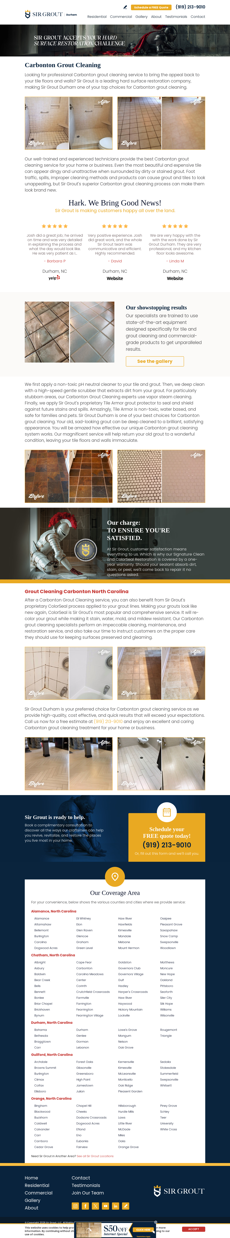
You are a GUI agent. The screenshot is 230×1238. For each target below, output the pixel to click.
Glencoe (82, 936)
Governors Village (130, 974)
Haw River (125, 918)
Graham (82, 942)
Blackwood (42, 1112)
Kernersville (126, 1062)
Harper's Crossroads (133, 992)
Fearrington (84, 1010)
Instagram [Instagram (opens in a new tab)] (75, 1206)
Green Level (84, 948)
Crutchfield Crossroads (93, 992)
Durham (82, 1030)
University (166, 1123)
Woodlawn (168, 948)
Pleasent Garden (130, 1091)
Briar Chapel (43, 1004)
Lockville (124, 1015)
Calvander (42, 1129)
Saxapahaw (169, 930)
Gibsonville (83, 1068)
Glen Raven (84, 930)
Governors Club (129, 968)
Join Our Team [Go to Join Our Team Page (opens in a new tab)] (88, 1193)
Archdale (40, 1062)
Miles (121, 1135)
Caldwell (40, 1123)
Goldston (124, 962)
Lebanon (82, 1047)
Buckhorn (41, 1117)
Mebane (124, 942)
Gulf (121, 980)
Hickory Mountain (130, 1010)
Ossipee (165, 918)
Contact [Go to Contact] (198, 16)
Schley (164, 1112)
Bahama (40, 1030)
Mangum (124, 1036)
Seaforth (166, 992)
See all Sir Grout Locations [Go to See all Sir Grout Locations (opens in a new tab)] (95, 1156)
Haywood (125, 1004)
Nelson (123, 1042)
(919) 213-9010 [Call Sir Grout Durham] (190, 7)
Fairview (82, 1147)
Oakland (166, 980)
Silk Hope (166, 1004)
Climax (39, 1080)
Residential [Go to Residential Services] (97, 16)
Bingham (40, 1106)
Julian (80, 1091)
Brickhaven (42, 1010)
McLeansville (127, 1074)
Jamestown (84, 1085)
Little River (125, 1123)
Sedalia (165, 1062)
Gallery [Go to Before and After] (141, 16)
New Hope (167, 974)
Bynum (39, 1015)
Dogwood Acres (45, 948)
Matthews (167, 962)
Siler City (166, 998)
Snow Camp (169, 936)
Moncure (166, 968)
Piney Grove (168, 1106)
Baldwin (40, 974)
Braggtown (42, 1042)
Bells (37, 986)
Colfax (39, 1085)
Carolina (40, 942)
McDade (124, 1129)
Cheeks (81, 1112)
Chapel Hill (83, 1106)
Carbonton (84, 968)
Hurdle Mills (126, 1112)
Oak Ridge (125, 1085)
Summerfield (169, 1074)
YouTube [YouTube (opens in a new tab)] (105, 1206)
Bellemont (41, 930)
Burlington (41, 936)
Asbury (39, 968)
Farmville (82, 998)
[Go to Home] (53, 14)
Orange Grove (128, 1147)
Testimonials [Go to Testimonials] (176, 16)
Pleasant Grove (171, 924)
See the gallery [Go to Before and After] (154, 361)
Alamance (41, 918)
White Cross (168, 1129)
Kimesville (125, 930)
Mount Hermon (128, 948)
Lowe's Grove (127, 1030)
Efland (80, 1129)
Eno (78, 1135)
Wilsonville (167, 1015)
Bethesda (41, 1036)
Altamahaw (42, 924)
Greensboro (84, 1074)
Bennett (39, 992)
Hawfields (125, 924)
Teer (163, 1117)
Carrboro (41, 1141)
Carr (37, 1047)
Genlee (81, 1036)
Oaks (121, 1141)
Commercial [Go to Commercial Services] (121, 16)
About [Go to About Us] (156, 16)
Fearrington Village (89, 1015)
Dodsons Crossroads (91, 1117)
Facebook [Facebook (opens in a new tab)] (85, 1206)
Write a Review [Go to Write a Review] (125, 7)
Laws (121, 1117)
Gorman (82, 1042)
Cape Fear (84, 962)
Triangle (166, 1036)
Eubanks (82, 1141)
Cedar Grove (43, 1147)
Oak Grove (125, 1047)
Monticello (125, 1080)
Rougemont (168, 1030)
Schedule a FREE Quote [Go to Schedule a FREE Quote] (151, 7)
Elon (79, 924)
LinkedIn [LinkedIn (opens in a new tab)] (115, 1206)
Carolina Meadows (89, 974)
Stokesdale (168, 1068)
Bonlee (39, 998)
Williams (166, 1010)
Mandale (124, 936)
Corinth (81, 986)
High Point (83, 1080)
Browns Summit (45, 1068)
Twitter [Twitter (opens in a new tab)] (95, 1206)
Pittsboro (166, 986)
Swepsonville (169, 942)
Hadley (123, 986)
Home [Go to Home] (31, 1178)
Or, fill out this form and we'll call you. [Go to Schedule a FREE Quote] (167, 853)
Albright (40, 962)
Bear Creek (42, 980)
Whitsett (166, 1085)
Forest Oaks (84, 1062)
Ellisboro (40, 1091)
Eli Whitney (83, 918)
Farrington (83, 1004)
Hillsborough (127, 1106)
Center (81, 980)
